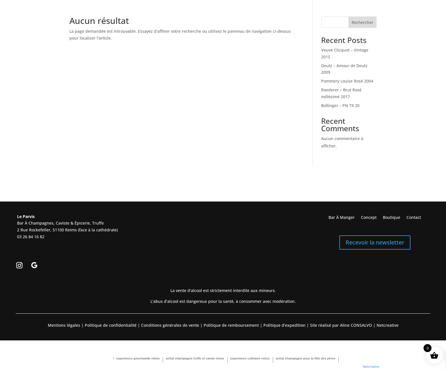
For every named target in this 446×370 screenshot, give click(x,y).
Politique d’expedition (283, 325)
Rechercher (362, 22)
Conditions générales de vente (170, 325)
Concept (369, 217)
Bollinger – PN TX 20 (340, 105)
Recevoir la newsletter (375, 242)
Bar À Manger (342, 217)
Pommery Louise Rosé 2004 (347, 81)
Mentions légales (64, 325)
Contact (413, 217)
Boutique (391, 217)
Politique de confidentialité (110, 325)
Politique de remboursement (231, 325)
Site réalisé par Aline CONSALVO (341, 325)
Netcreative (371, 366)
